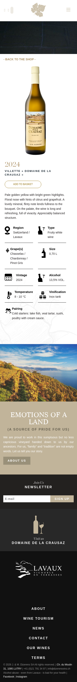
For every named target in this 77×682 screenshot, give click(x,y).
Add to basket (23, 184)
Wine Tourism (38, 618)
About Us (17, 460)
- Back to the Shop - (19, 59)
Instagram (21, 676)
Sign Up (62, 498)
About (38, 608)
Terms (39, 658)
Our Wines (38, 648)
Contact (38, 638)
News (39, 628)
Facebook (8, 676)
